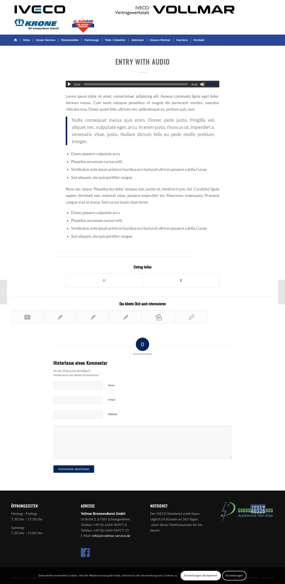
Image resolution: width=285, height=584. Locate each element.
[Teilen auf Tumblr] (181, 280)
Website (112, 414)
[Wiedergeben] (69, 84)
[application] (142, 84)
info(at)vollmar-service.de (111, 536)
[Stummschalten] (202, 84)
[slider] (136, 84)
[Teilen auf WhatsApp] (104, 280)
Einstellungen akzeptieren (200, 575)
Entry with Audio (142, 62)
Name (111, 385)
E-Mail (111, 399)
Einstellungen (234, 575)
